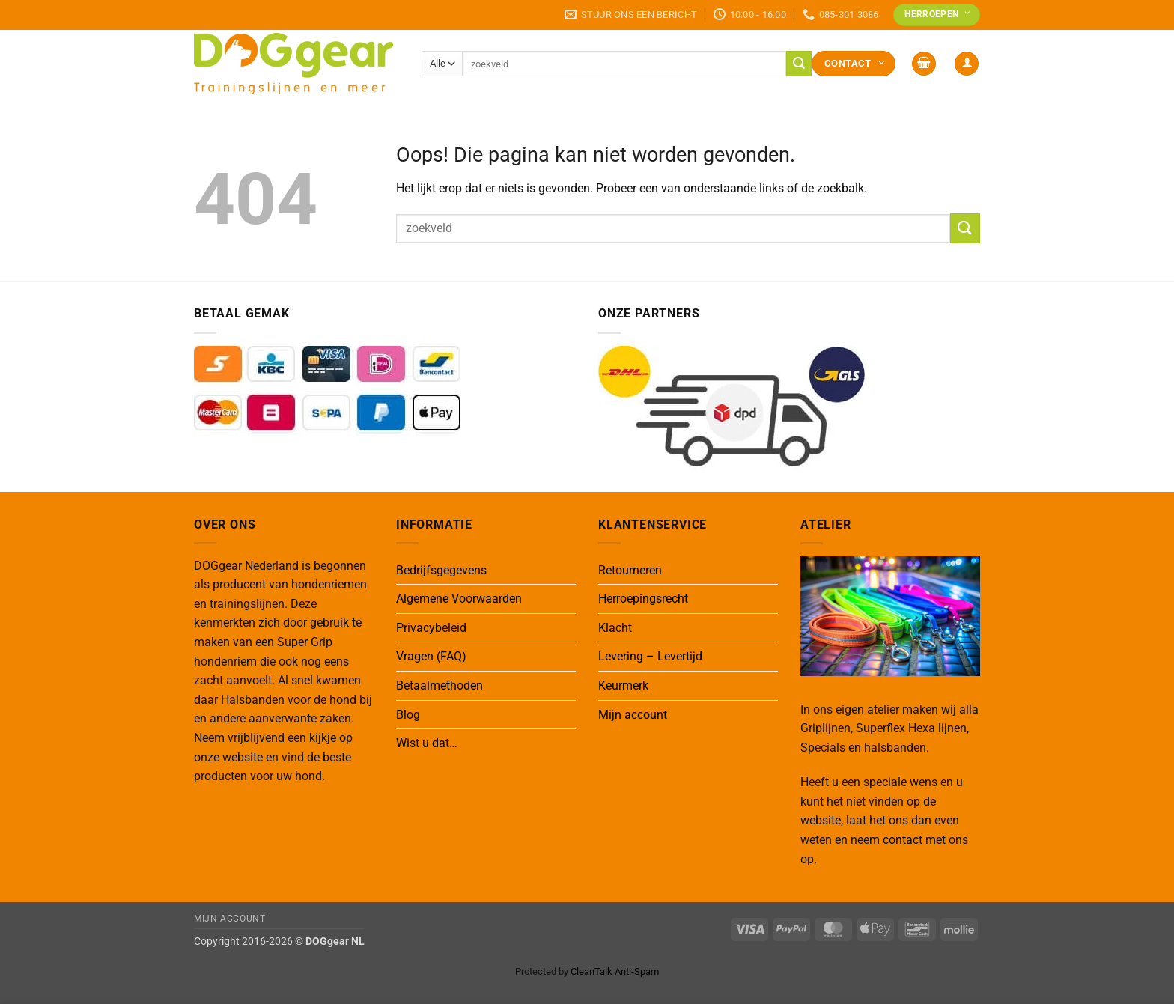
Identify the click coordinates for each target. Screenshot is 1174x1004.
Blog (408, 715)
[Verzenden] (799, 63)
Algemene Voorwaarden (459, 598)
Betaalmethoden (439, 685)
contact (902, 840)
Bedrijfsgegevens (441, 570)
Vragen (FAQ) (431, 656)
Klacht (615, 628)
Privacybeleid (431, 628)
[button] (924, 64)
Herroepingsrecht (643, 598)
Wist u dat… (426, 743)
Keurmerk (623, 685)
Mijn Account (229, 918)
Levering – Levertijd (650, 656)
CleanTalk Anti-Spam (615, 971)
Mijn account (632, 715)
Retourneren (630, 570)
